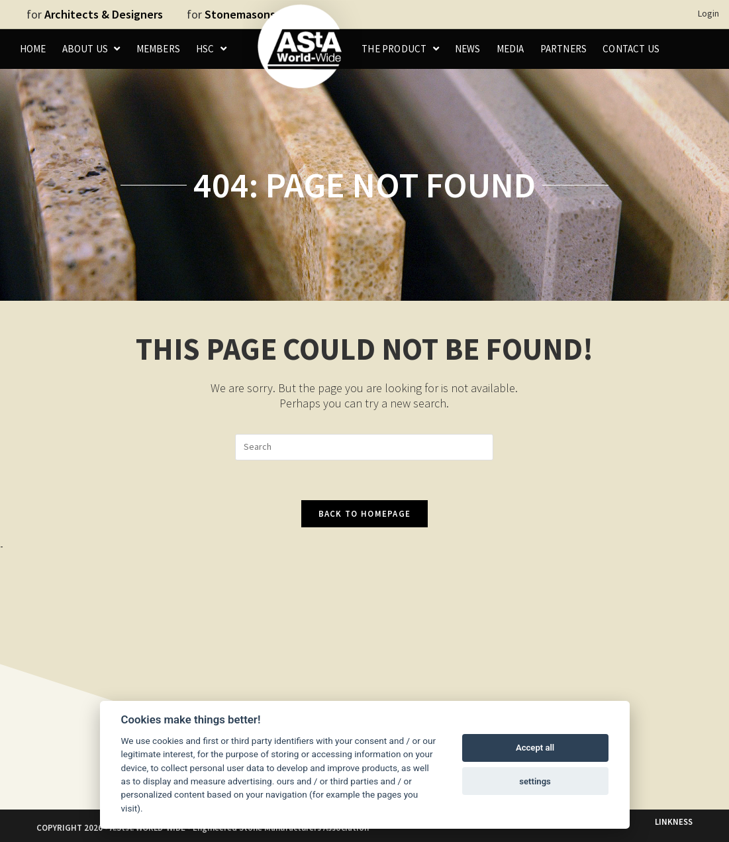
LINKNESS (674, 821)
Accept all (535, 748)
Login (708, 13)
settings (535, 781)
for (94, 14)
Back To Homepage (364, 513)
